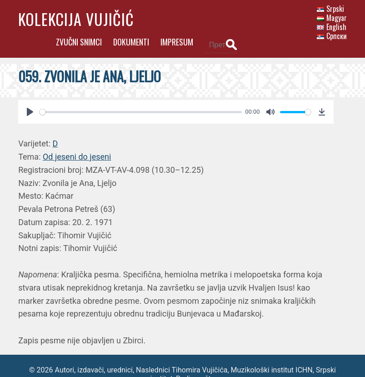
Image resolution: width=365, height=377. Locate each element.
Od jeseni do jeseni (77, 140)
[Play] (30, 95)
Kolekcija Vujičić (76, 18)
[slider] (139, 95)
